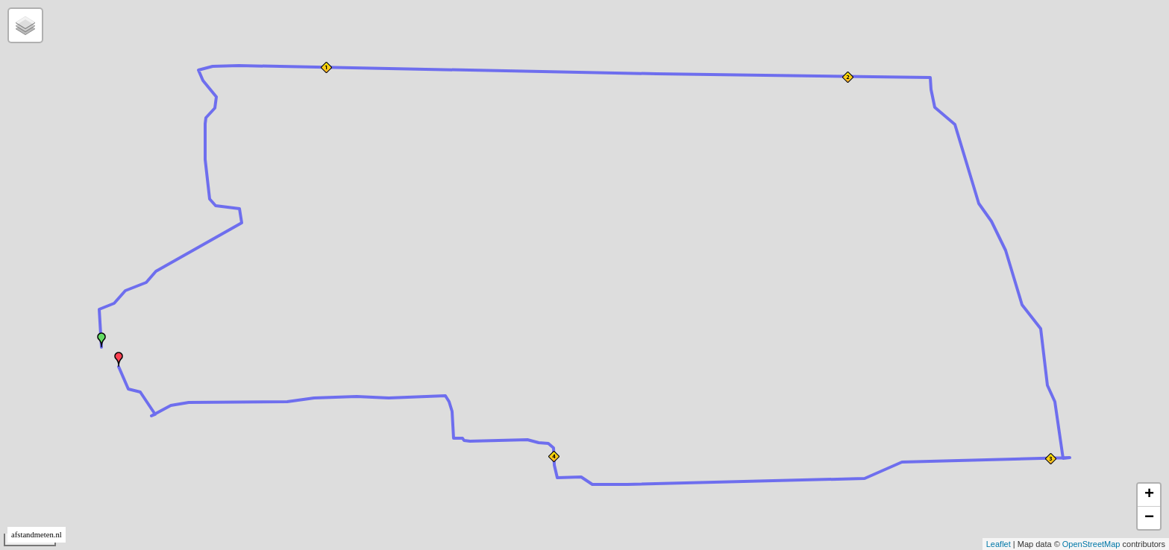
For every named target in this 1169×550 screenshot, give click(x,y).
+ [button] (1149, 495)
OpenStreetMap (1091, 544)
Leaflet (998, 544)
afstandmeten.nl (36, 535)
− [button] (1149, 518)
